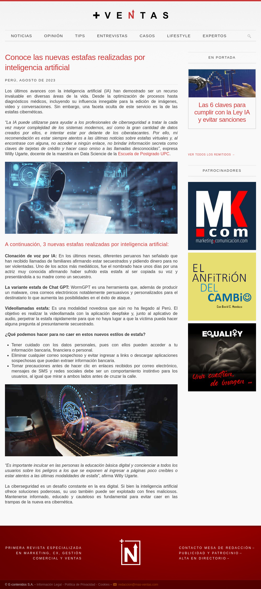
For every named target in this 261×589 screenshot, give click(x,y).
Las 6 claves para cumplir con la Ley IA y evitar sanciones (222, 112)
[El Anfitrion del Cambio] (222, 319)
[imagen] (222, 390)
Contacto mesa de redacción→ (217, 548)
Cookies (103, 584)
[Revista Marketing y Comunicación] (222, 248)
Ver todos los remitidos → (211, 154)
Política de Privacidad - (80, 584)
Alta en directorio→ (204, 558)
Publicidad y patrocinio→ (211, 553)
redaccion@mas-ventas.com (138, 584)
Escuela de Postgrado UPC (143, 154)
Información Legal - (50, 584)
